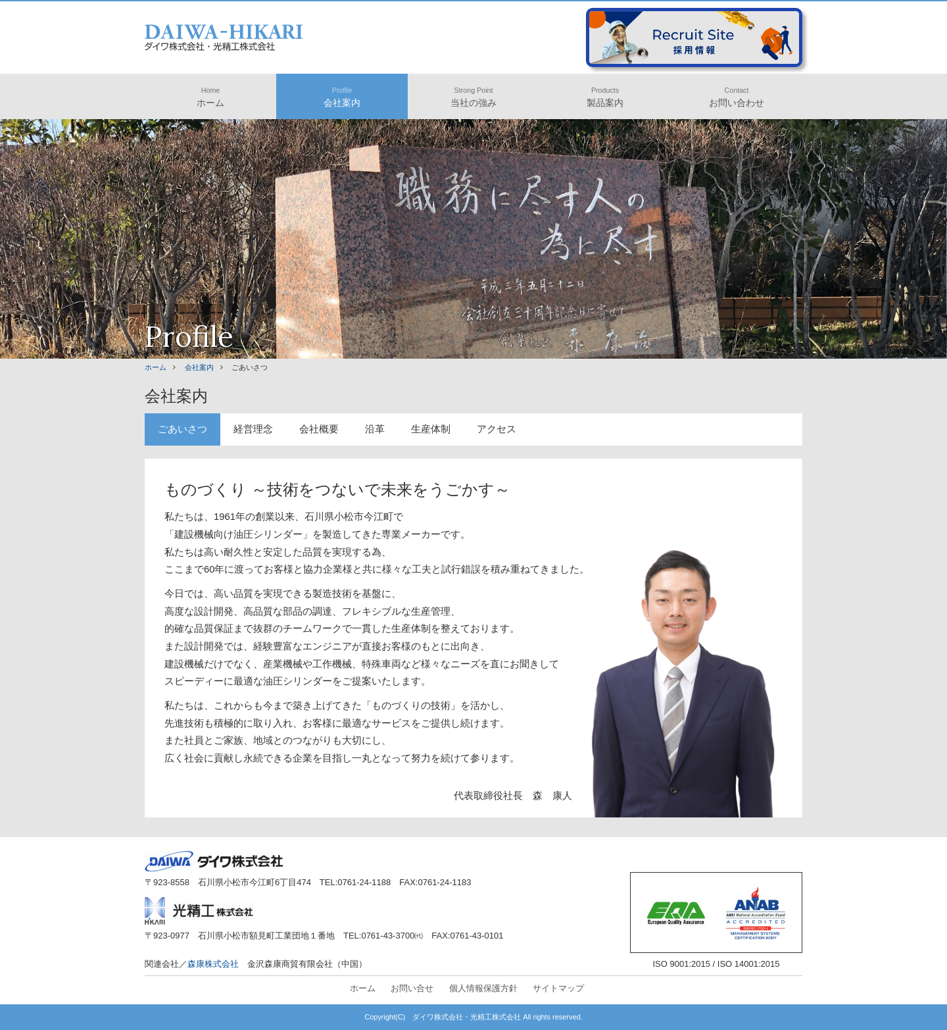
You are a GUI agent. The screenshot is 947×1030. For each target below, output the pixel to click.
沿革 (375, 429)
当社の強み (473, 97)
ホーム (210, 97)
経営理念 (253, 429)
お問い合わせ (736, 97)
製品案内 (605, 97)
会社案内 (342, 97)
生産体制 (430, 429)
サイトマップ (558, 988)
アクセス (496, 429)
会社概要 (319, 429)
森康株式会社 (213, 964)
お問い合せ (412, 988)
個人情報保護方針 (483, 988)
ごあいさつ (182, 429)
